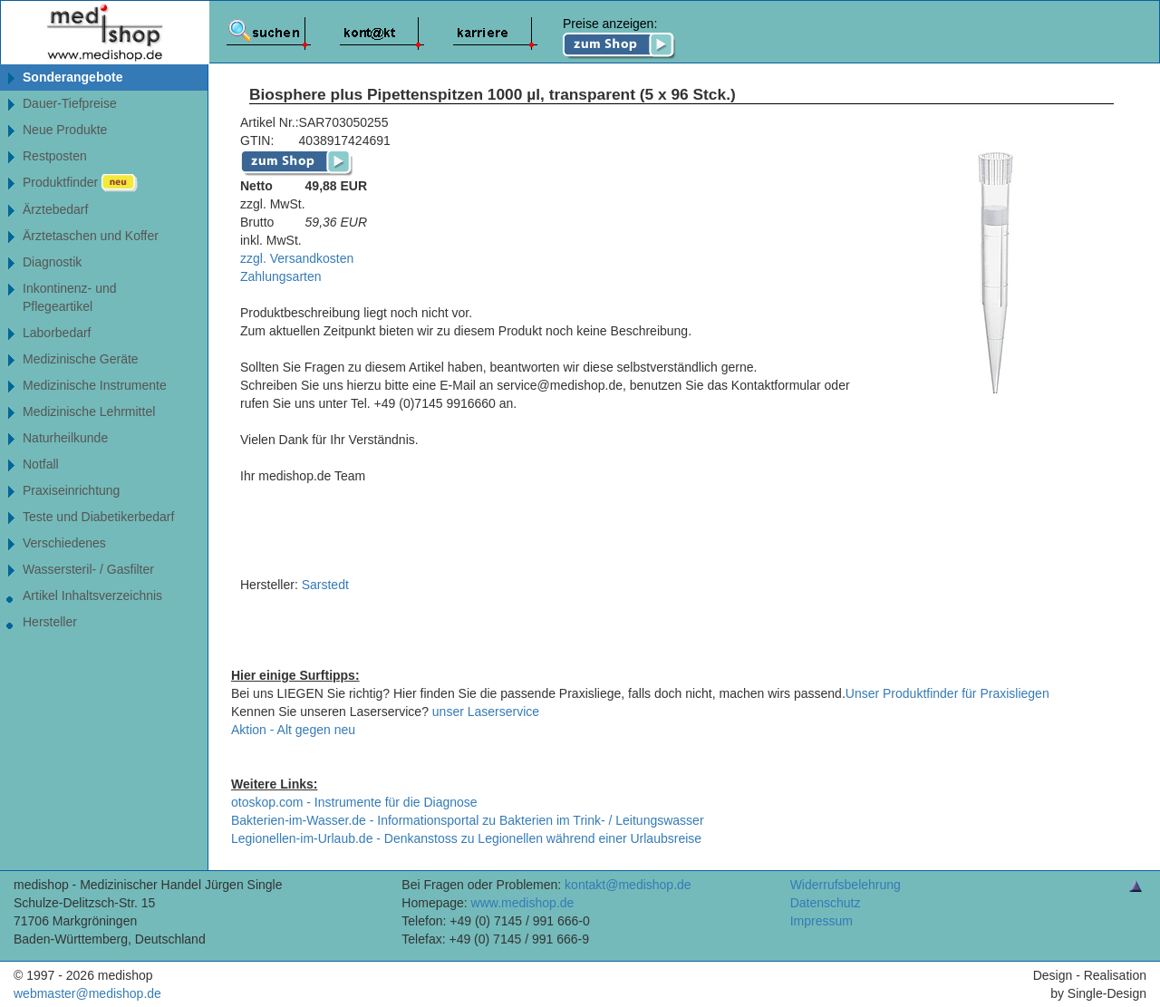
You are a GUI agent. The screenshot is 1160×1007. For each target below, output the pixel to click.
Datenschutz (825, 903)
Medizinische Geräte (81, 359)
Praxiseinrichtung (71, 490)
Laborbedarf (57, 332)
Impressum (821, 921)
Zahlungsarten (281, 276)
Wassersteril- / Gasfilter (88, 569)
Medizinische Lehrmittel (89, 411)
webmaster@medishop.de (87, 993)
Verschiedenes (64, 543)
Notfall (41, 464)
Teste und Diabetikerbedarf (98, 516)
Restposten (55, 156)
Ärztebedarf (55, 209)
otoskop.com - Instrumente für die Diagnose (354, 802)
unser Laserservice (485, 711)
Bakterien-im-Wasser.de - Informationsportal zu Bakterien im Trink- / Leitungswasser (467, 820)
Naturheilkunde (65, 438)
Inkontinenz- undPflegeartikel (70, 297)
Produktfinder (80, 183)
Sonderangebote (72, 77)
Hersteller (50, 622)
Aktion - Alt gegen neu (293, 729)
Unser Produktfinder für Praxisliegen (947, 693)
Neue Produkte (65, 129)
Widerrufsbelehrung (845, 884)
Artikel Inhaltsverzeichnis (92, 595)
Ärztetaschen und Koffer (91, 235)
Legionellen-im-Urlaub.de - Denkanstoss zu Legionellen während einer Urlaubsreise (466, 838)
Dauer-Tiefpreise (70, 103)
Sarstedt (325, 584)
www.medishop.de (523, 903)
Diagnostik (52, 262)
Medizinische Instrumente (95, 385)
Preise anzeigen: (619, 38)
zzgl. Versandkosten (296, 258)
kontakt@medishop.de (628, 884)
